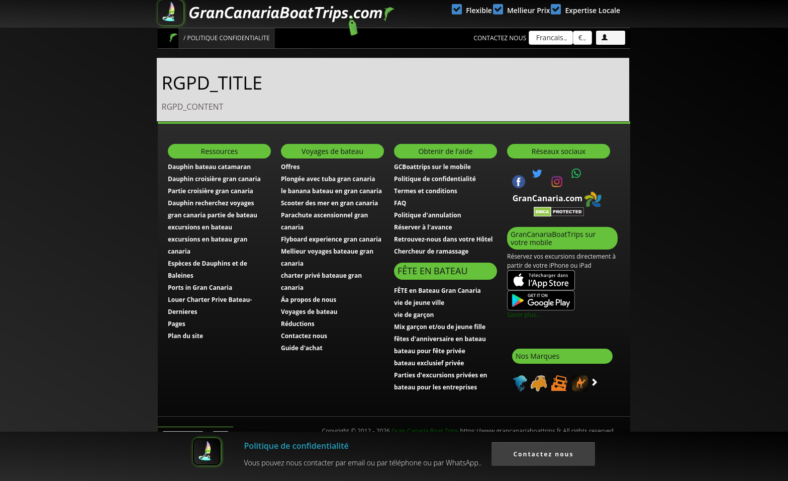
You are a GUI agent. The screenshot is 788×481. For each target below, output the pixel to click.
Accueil (173, 37)
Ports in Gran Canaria (200, 287)
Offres (290, 167)
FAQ (400, 203)
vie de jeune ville (419, 302)
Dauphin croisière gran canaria (214, 179)
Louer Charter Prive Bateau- (210, 299)
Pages (176, 323)
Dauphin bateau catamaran (209, 167)
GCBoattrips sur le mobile (432, 167)
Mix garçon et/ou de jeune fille (439, 327)
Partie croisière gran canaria (210, 191)
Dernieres (183, 311)
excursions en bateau (200, 227)
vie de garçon (414, 314)
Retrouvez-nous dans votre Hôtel (443, 239)
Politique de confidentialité (435, 179)
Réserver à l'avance (423, 227)
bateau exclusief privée (429, 363)
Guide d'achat (302, 348)
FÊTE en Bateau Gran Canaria (437, 290)
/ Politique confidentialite (226, 38)
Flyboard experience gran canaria (331, 239)
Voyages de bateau (309, 311)
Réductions (298, 323)
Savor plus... (524, 314)
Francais (550, 37)
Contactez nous (499, 38)
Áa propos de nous (308, 299)
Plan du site (185, 336)
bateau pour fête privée (429, 351)
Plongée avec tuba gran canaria (328, 179)
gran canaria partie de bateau (212, 215)
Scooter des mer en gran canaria (329, 203)
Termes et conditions (425, 191)
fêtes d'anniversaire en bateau (440, 339)
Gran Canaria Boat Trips (424, 431)
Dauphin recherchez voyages (211, 203)
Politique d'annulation (427, 215)
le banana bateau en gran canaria (331, 191)
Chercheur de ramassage (431, 251)
